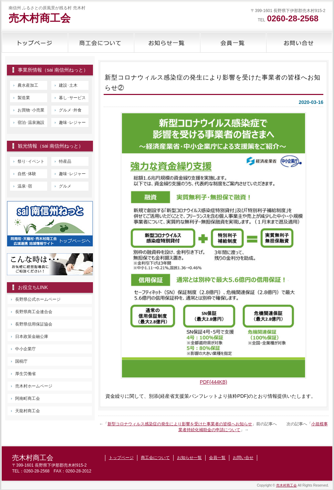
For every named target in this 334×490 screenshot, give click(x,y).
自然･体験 (27, 173)
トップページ (35, 42)
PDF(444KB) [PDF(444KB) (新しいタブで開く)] (213, 382)
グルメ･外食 (70, 110)
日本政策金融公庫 (31, 336)
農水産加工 (28, 85)
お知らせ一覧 (167, 42)
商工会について (101, 42)
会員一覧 (233, 42)
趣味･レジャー (72, 122)
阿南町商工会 (27, 398)
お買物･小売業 (31, 110)
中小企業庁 (25, 349)
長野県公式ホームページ (38, 299)
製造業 (24, 97)
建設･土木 (68, 85)
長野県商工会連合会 (33, 311)
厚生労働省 (25, 373)
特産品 (65, 161)
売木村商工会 (40, 18)
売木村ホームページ (33, 386)
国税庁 (21, 361)
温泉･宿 (25, 186)
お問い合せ (299, 42)
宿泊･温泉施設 (31, 122)
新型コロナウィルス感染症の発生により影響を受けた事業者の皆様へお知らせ (179, 424)
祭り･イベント (31, 161)
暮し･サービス (72, 97)
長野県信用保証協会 (33, 324)
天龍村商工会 (27, 410)
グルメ (65, 186)
